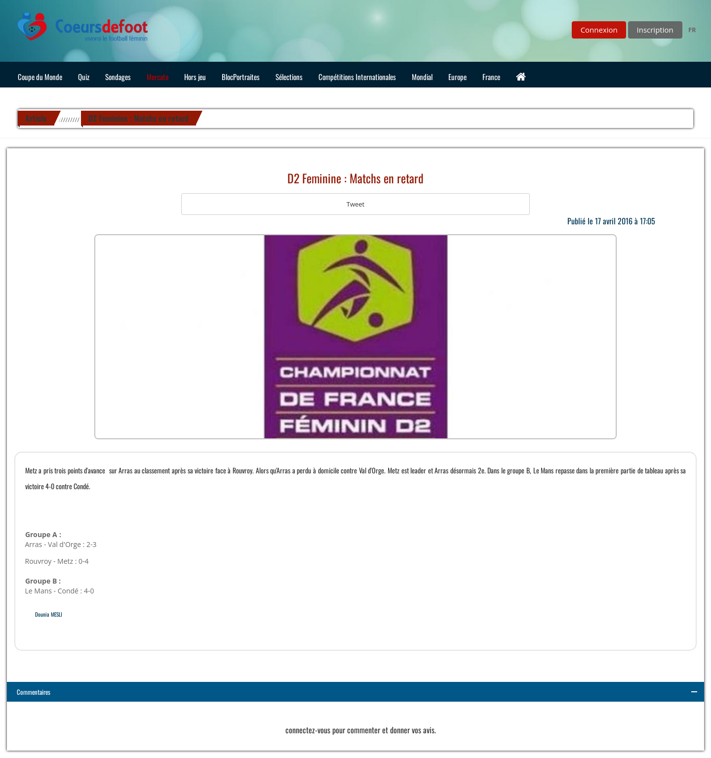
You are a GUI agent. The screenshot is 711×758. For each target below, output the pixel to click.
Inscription (655, 30)
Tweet (355, 204)
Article (36, 118)
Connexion (599, 30)
